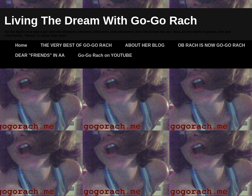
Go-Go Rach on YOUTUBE (105, 55)
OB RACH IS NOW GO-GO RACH (211, 45)
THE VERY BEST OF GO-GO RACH (76, 45)
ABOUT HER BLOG (145, 45)
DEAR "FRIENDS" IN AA (40, 55)
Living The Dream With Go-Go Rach (100, 20)
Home (21, 45)
